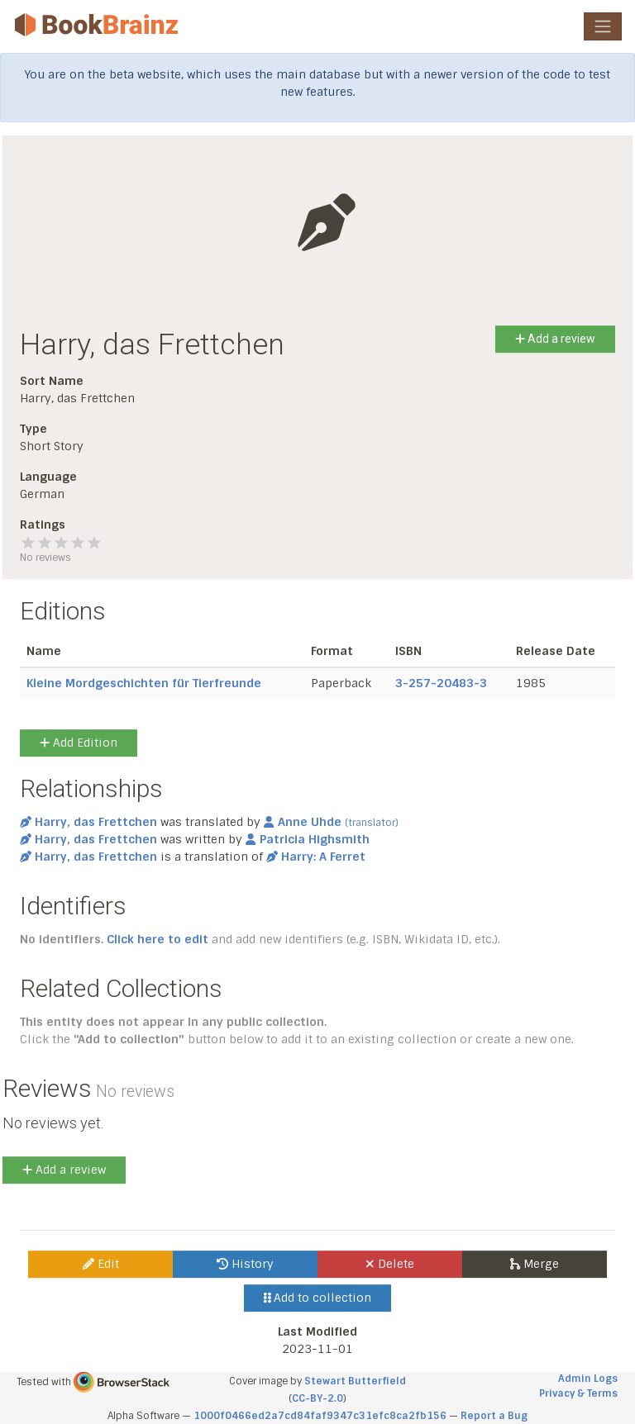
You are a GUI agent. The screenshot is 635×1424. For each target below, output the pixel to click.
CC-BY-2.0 (317, 1398)
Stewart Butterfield (355, 1381)
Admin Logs (588, 1378)
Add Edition (78, 742)
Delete (389, 1263)
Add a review (555, 338)
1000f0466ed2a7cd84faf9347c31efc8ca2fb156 (319, 1415)
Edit (101, 1263)
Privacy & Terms (578, 1393)
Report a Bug (494, 1415)
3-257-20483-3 (441, 683)
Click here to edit (157, 939)
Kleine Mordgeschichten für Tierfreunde (143, 683)
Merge (534, 1263)
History (245, 1263)
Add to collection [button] (318, 1297)
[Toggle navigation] (603, 26)
